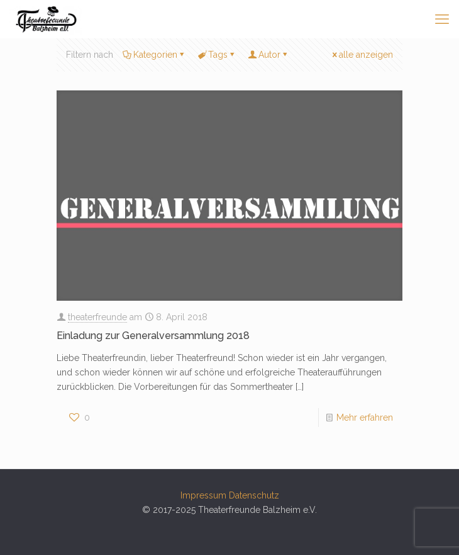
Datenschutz (254, 495)
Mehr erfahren (364, 417)
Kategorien (154, 55)
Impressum (203, 495)
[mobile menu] (442, 19)
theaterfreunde (97, 317)
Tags (216, 55)
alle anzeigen (361, 55)
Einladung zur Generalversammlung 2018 (153, 336)
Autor (268, 55)
